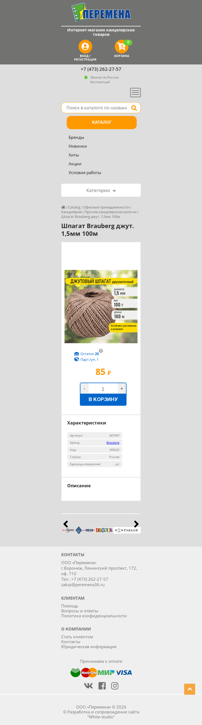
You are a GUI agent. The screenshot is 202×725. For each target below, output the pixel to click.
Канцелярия (71, 211)
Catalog (74, 207)
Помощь (69, 605)
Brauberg (112, 442)
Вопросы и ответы (79, 610)
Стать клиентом (77, 636)
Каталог (102, 123)
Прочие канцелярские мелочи (110, 211)
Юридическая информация (88, 646)
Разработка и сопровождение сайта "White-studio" (103, 714)
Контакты (70, 641)
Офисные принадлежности (106, 207)
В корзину (103, 399)
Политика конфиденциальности (94, 615)
